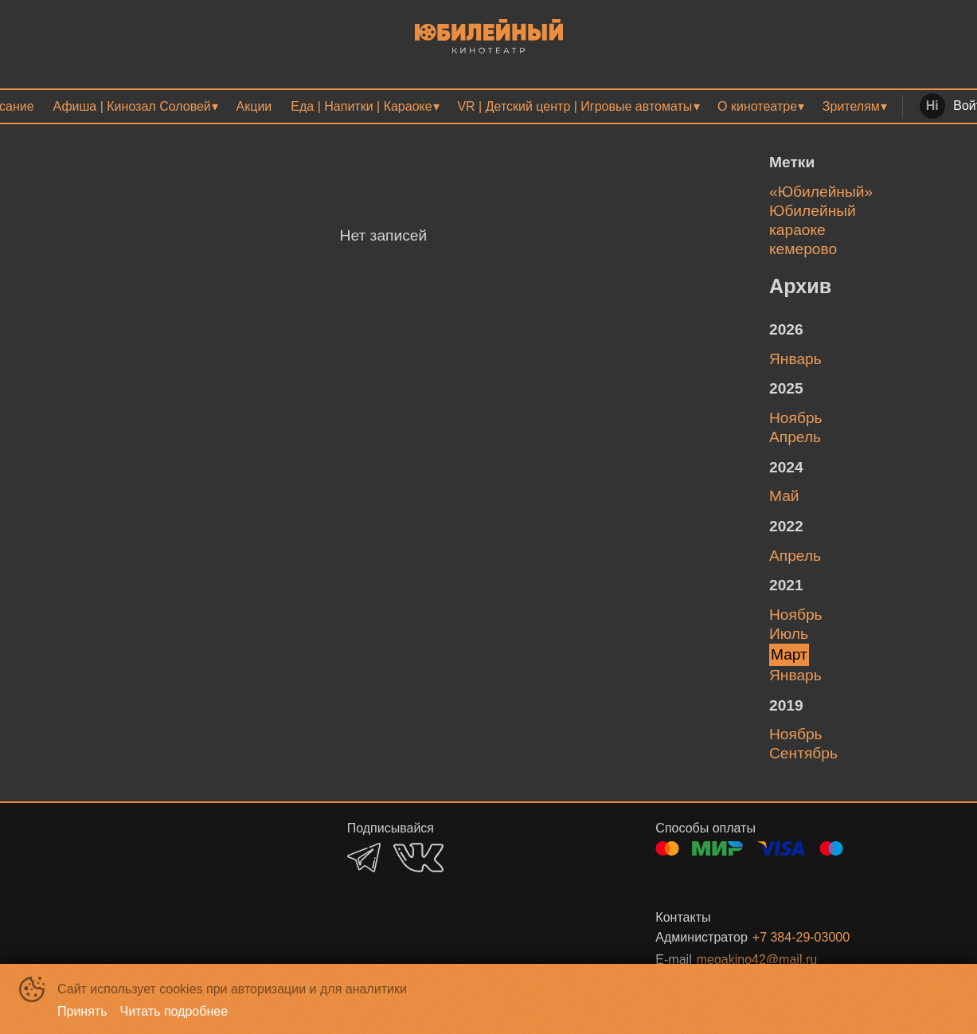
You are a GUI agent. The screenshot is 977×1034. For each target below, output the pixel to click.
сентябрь (803, 753)
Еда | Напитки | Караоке (361, 106)
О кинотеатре (757, 106)
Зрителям (851, 106)
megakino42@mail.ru (757, 959)
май (784, 496)
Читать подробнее (174, 1011)
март (789, 654)
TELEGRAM (364, 857)
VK (418, 857)
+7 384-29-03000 (801, 937)
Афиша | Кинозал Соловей (132, 106)
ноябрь (796, 417)
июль (788, 633)
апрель (795, 437)
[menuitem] (135, 106)
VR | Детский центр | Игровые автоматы (574, 106)
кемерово (803, 249)
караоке (797, 229)
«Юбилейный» (821, 191)
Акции (254, 106)
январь (795, 359)
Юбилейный (812, 210)
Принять (82, 1011)
